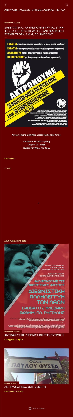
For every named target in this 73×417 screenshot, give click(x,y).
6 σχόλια (19, 391)
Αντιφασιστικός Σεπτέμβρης (25, 386)
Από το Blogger (36, 408)
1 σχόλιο (19, 340)
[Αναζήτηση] (67, 4)
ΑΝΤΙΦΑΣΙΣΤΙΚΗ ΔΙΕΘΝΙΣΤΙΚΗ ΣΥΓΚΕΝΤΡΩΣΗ (34, 335)
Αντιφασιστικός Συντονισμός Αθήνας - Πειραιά (34, 9)
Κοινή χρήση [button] (9, 158)
